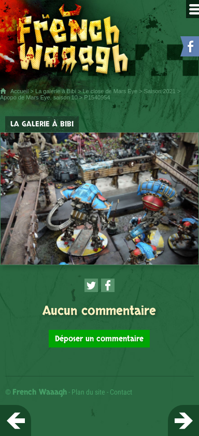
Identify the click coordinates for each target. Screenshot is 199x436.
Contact (121, 392)
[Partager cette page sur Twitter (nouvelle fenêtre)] (91, 285)
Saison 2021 (160, 91)
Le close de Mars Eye (109, 91)
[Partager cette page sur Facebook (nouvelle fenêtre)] (108, 285)
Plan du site (88, 392)
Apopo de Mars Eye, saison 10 (39, 97)
